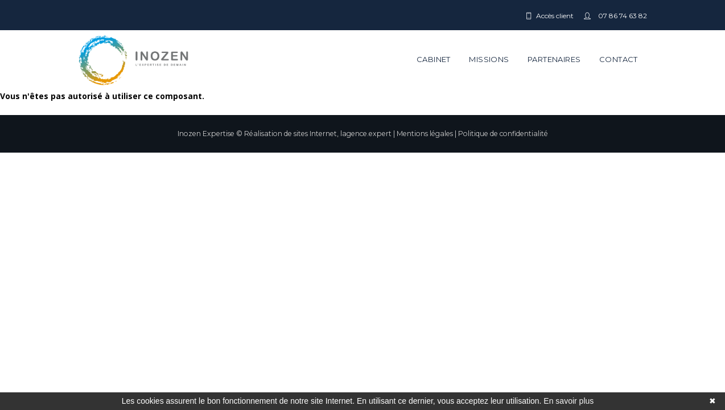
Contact (618, 59)
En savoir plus (568, 400)
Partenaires (554, 59)
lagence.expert (366, 133)
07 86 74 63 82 (621, 15)
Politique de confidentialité (503, 133)
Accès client (555, 15)
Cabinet (434, 59)
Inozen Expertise (206, 133)
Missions (489, 59)
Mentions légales (425, 133)
